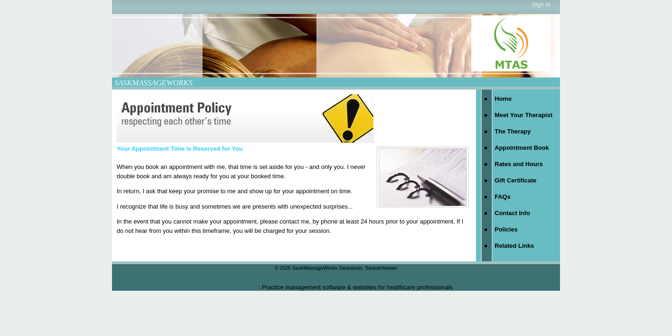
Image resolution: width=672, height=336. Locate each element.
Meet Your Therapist (524, 115)
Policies (506, 229)
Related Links (514, 245)
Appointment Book (522, 147)
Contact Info (512, 213)
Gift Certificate (516, 180)
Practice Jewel (239, 287)
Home (503, 98)
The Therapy (513, 131)
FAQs (503, 196)
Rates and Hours (519, 164)
